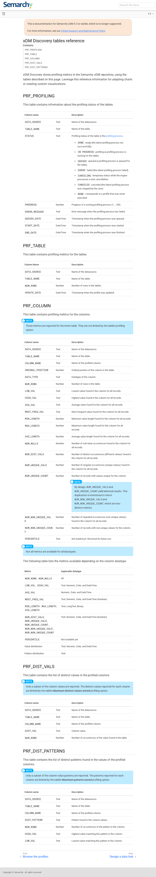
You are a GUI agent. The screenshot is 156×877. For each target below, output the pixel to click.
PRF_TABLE (31, 54)
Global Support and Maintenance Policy (83, 30)
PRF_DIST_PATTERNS (36, 67)
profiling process (114, 136)
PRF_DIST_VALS (33, 62)
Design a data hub (121, 856)
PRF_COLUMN (32, 58)
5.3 (149, 13)
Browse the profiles (35, 856)
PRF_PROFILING (33, 49)
